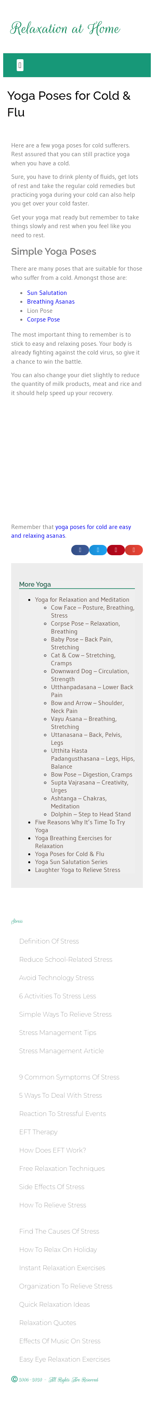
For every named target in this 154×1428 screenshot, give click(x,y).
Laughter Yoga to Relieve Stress (77, 870)
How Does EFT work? (52, 1150)
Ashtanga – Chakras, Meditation (79, 802)
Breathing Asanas (51, 301)
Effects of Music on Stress (59, 1341)
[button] (20, 65)
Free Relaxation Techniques (62, 1168)
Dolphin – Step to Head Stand (91, 814)
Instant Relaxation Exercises (62, 1268)
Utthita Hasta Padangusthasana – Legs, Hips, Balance (93, 758)
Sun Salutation (47, 292)
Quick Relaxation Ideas (54, 1304)
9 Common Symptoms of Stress (69, 1077)
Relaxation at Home (65, 28)
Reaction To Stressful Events (62, 1114)
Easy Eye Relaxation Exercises (64, 1359)
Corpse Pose (43, 319)
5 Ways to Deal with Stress (60, 1095)
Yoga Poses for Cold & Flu (69, 854)
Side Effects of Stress (51, 1187)
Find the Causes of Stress (59, 1231)
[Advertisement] (65, 465)
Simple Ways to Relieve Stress (65, 1014)
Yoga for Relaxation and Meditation (82, 599)
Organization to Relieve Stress (66, 1286)
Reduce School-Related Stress (65, 959)
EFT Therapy (38, 1132)
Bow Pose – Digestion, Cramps (92, 774)
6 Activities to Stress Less (57, 996)
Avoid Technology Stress (56, 978)
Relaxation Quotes (47, 1323)
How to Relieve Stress (52, 1205)
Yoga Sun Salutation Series (71, 862)
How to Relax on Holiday (58, 1250)
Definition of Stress (49, 941)
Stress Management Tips (57, 1033)
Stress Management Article (61, 1051)
